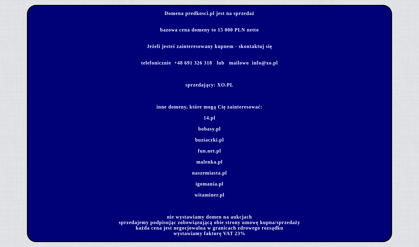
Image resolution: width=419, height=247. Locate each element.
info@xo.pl (265, 62)
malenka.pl (209, 161)
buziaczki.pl (209, 139)
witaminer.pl (209, 194)
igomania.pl (209, 183)
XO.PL (225, 84)
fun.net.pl (209, 150)
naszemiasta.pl (209, 172)
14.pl (209, 117)
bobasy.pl (209, 128)
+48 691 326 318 (193, 62)
